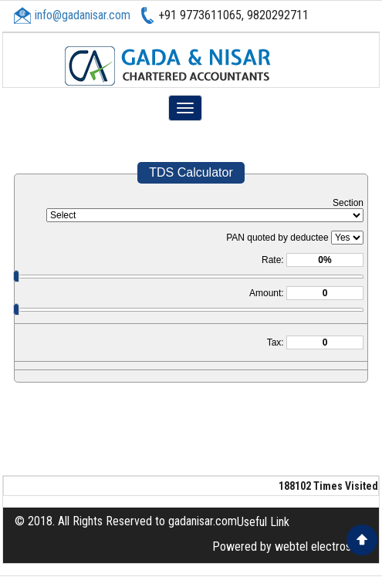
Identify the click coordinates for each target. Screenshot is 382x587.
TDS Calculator (190, 172)
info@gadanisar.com (82, 15)
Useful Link (263, 521)
